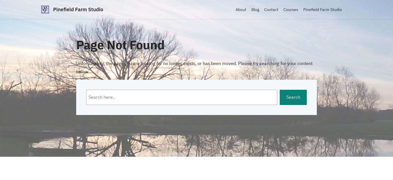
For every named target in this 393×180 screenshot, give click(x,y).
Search (293, 97)
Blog (255, 9)
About (241, 9)
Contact (271, 9)
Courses (290, 9)
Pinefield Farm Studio (78, 9)
